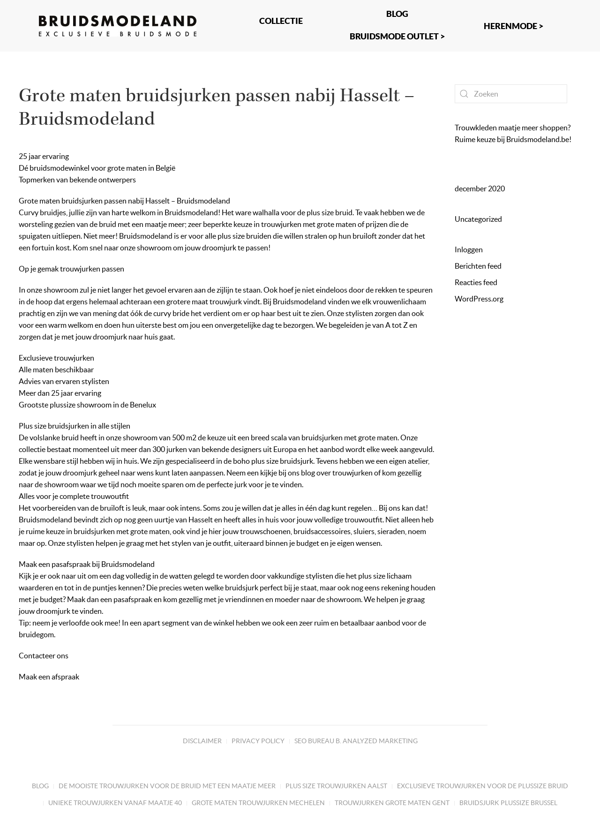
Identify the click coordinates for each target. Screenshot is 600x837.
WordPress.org (479, 298)
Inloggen (469, 249)
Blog (40, 786)
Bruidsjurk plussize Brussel (508, 803)
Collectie (281, 20)
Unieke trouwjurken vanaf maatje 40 (115, 803)
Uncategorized (478, 219)
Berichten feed (478, 266)
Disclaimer (202, 741)
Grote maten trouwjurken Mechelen (258, 803)
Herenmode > (513, 25)
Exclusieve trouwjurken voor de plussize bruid (482, 786)
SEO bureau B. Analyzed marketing (356, 741)
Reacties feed (476, 282)
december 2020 (480, 188)
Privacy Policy (258, 741)
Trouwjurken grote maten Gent (392, 803)
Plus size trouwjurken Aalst (336, 786)
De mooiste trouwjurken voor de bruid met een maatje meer (167, 786)
